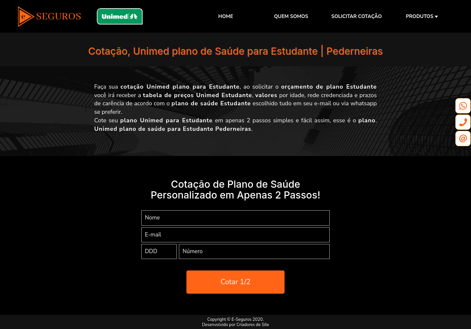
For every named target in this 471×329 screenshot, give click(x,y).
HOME (225, 16)
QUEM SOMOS (291, 16)
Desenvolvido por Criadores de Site (235, 325)
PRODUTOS (422, 16)
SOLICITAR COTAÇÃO (356, 16)
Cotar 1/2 (235, 282)
